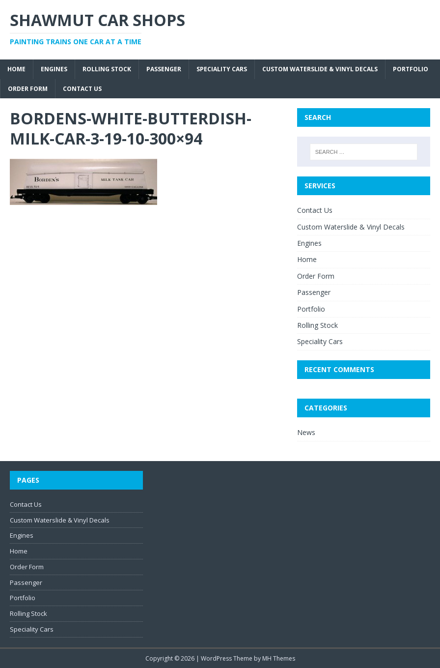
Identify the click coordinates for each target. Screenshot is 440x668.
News (306, 432)
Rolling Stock (106, 69)
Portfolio (410, 69)
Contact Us (82, 89)
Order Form (28, 89)
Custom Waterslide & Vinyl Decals (320, 69)
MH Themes (278, 658)
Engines (54, 69)
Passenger (163, 69)
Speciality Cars (221, 69)
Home (16, 69)
